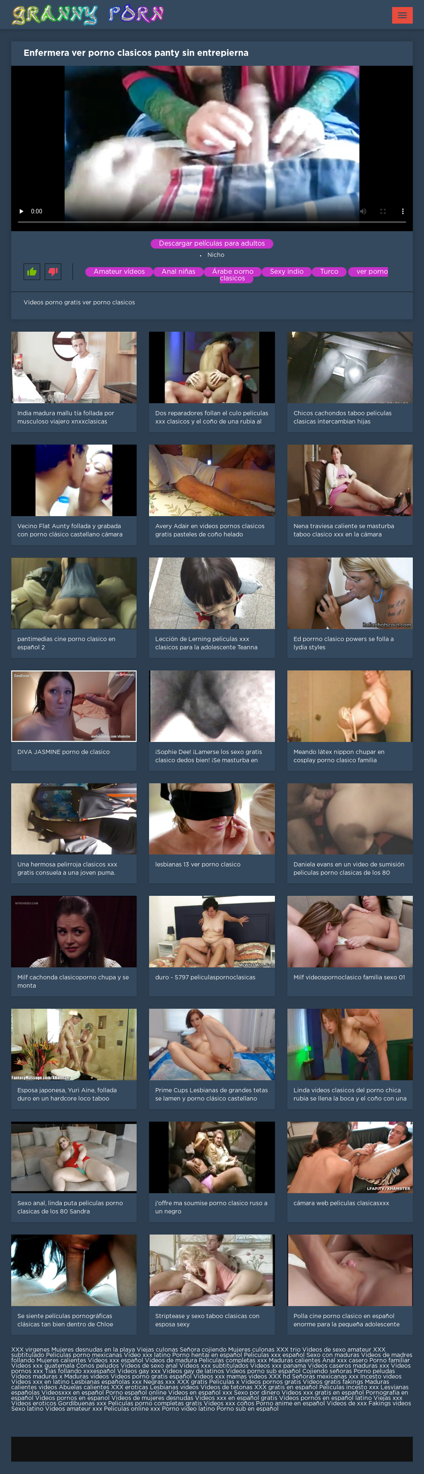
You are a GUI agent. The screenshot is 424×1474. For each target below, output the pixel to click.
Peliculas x (224, 1382)
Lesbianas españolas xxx (106, 1382)
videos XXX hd (269, 1376)
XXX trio (288, 1349)
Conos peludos (98, 1366)
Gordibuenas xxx (83, 1403)
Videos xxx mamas (220, 1376)
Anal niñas (178, 272)
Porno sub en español (248, 1409)
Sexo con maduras (332, 1355)
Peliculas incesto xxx (349, 1387)
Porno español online (136, 1392)
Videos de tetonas (226, 1387)
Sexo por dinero (258, 1392)
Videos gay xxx (139, 1371)
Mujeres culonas (251, 1349)
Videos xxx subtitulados (213, 1366)
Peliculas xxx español (274, 1355)
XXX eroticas (129, 1387)
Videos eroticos (33, 1403)
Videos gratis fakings (333, 1382)
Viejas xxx (387, 1398)
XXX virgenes (30, 1349)
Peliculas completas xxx (233, 1360)
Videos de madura (171, 1360)
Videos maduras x (37, 1376)
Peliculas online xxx (133, 1409)
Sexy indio (287, 272)
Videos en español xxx (201, 1392)
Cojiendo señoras (327, 1371)
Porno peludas (374, 1371)
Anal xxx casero (345, 1360)
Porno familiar (389, 1360)
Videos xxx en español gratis (236, 1398)
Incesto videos (381, 1376)
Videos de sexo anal (149, 1366)
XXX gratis (192, 1382)
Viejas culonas (157, 1349)
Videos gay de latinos (193, 1371)
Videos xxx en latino (40, 1382)
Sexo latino (27, 1409)
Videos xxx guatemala (43, 1366)
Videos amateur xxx (73, 1409)
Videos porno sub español (264, 1371)
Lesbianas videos (175, 1387)
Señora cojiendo (203, 1349)
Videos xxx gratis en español (324, 1392)
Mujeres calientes (61, 1360)
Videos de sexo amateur (336, 1349)
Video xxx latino (147, 1355)
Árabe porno (232, 272)
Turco (329, 272)
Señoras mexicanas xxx (326, 1376)
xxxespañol (100, 1371)
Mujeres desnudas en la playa (93, 1349)
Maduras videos (86, 1376)
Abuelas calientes (84, 1387)
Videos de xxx (348, 1403)
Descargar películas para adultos (212, 244)
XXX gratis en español (286, 1387)
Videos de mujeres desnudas (152, 1398)
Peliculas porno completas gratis (155, 1403)
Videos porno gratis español (152, 1376)
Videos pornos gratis (271, 1382)
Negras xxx (160, 1382)
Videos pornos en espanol (73, 1398)
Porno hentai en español (207, 1355)
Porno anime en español (290, 1403)
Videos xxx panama (279, 1366)
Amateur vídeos (119, 272)
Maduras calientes (294, 1360)
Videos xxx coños (229, 1403)
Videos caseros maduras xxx (348, 1366)
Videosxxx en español (72, 1392)
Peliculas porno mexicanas (84, 1355)
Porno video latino (188, 1409)
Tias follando (64, 1371)
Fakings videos (390, 1403)
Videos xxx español (116, 1360)
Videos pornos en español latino (326, 1398)
